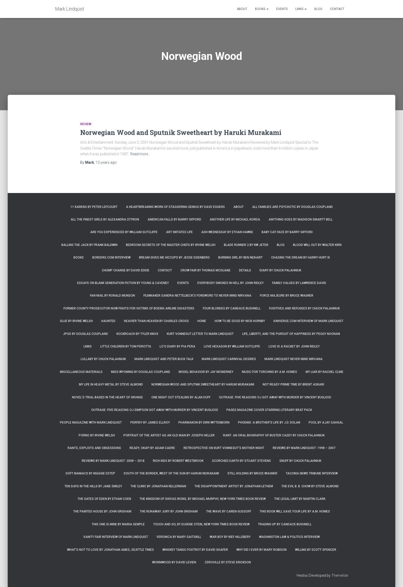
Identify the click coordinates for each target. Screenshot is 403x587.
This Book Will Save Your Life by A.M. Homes (295, 511)
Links (301, 9)
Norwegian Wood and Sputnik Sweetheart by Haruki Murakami (180, 132)
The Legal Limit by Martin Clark (299, 499)
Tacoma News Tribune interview (312, 473)
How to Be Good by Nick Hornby (240, 321)
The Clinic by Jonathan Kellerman (158, 486)
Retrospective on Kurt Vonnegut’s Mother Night (224, 448)
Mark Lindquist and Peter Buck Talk (163, 359)
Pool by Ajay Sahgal (326, 422)
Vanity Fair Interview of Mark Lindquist (115, 537)
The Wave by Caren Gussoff (228, 511)
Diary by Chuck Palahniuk (280, 270)
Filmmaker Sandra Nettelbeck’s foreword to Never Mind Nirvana (197, 295)
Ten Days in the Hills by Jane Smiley (93, 486)
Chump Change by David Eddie (125, 270)
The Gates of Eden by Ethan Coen (104, 499)
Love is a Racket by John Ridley (294, 346)
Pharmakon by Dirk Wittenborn (204, 422)
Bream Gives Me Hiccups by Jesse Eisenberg (174, 257)
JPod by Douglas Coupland (85, 334)
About (242, 9)
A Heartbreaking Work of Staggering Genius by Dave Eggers (175, 207)
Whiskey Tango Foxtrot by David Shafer (195, 550)
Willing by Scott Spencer (315, 550)
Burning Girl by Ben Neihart (240, 257)
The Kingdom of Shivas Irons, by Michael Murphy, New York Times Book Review (203, 499)
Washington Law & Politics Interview (289, 537)
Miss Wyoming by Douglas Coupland (140, 372)
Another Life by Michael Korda (235, 219)
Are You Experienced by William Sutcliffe (124, 232)
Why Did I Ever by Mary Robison (261, 550)
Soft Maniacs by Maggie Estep (90, 473)
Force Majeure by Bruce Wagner (286, 295)
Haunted (108, 321)
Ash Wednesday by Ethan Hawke (227, 232)
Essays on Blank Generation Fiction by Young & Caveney (123, 283)
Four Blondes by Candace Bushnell (232, 308)
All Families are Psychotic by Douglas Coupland (292, 207)
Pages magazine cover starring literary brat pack (269, 410)
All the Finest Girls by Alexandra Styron (105, 219)
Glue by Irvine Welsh (76, 321)
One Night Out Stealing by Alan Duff (180, 397)
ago (106, 162)
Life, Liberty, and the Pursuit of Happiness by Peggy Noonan (291, 334)
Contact (337, 9)
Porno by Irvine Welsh (97, 435)
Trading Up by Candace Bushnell (285, 524)
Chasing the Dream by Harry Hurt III (300, 257)
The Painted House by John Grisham (102, 511)
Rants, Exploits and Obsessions (94, 448)
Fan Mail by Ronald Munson (112, 295)
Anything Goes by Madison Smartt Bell (301, 219)
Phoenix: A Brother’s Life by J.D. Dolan (269, 422)
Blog (318, 9)
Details (245, 270)
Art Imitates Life (179, 232)
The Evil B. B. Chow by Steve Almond (310, 486)
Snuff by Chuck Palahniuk (300, 461)
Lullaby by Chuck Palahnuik (103, 359)
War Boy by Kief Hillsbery (230, 537)
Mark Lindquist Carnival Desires (229, 359)
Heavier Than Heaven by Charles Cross (156, 321)
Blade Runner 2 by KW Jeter (246, 245)
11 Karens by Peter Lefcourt (93, 207)
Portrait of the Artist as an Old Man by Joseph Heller (169, 435)
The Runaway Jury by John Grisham (169, 511)
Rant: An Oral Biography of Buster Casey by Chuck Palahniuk (274, 435)
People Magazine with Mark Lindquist (91, 422)
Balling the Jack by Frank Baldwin (89, 245)
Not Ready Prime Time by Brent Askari (293, 384)
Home (201, 321)
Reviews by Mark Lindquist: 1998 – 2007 (304, 448)
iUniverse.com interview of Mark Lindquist (308, 321)
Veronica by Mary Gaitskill (179, 537)
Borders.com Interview (111, 257)
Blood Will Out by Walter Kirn (317, 245)
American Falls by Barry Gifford (174, 219)
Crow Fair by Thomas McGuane (205, 270)
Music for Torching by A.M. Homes (269, 372)
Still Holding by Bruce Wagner (252, 473)
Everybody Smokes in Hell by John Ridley (230, 283)
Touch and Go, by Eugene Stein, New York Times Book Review (201, 524)
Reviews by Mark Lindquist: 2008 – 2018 (113, 461)
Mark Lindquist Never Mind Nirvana (293, 359)
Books (262, 9)
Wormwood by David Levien (174, 562)
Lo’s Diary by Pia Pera (177, 346)
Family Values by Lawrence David (299, 283)
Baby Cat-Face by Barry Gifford (287, 232)
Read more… (140, 154)
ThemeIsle (339, 575)
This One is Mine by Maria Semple (118, 524)
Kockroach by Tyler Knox (137, 334)
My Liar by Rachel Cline (324, 372)
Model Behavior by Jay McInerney (206, 372)
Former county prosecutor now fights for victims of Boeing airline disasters (128, 308)
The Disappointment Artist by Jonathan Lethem (234, 486)
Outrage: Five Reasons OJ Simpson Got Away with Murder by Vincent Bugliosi (154, 410)
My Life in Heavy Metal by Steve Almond (111, 384)
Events (282, 9)
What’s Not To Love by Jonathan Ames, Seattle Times (110, 550)
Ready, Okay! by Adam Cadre (152, 448)
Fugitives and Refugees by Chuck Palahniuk (304, 308)
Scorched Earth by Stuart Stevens (241, 461)
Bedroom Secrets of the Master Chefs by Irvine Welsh (170, 245)
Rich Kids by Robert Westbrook (178, 461)
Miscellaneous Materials (81, 372)
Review (85, 124)
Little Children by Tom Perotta (125, 346)
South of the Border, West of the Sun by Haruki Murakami (171, 473)
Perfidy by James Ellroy (150, 422)
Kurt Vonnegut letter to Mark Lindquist (200, 334)
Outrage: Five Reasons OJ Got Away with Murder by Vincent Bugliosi (275, 397)
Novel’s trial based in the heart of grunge (107, 397)
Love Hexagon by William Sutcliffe (232, 346)
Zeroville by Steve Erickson (228, 562)
